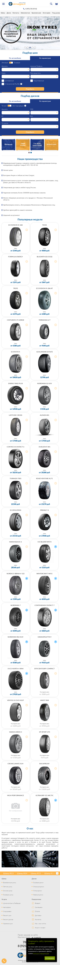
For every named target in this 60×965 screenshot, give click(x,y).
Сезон (4, 73)
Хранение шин (36, 13)
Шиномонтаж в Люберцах (12, 903)
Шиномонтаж (25, 13)
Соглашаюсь (49, 958)
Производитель (35, 73)
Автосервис (46, 13)
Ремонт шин (7, 915)
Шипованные (9, 81)
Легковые (5, 63)
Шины (3, 13)
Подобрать (30, 89)
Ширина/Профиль (36, 66)
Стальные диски (38, 887)
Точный (4, 106)
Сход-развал (7, 911)
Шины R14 (22, 873)
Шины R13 (8, 873)
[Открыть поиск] (51, 4)
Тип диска (5, 123)
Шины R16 (49, 873)
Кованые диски (38, 895)
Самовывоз (38, 907)
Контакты (16, 13)
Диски (9, 13)
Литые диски (37, 891)
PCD (31, 109)
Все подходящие (18, 106)
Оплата (37, 911)
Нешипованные (39, 81)
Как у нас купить (40, 923)
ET (2, 116)
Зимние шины (7, 891)
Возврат (37, 903)
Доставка (38, 915)
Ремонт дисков (8, 919)
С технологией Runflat (12, 84)
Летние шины (7, 887)
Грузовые (17, 63)
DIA (31, 116)
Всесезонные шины (9, 882)
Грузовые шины (8, 895)
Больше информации (41, 953)
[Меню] (3, 4)
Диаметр (5, 66)
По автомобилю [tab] (15, 58)
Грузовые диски (38, 882)
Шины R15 (36, 873)
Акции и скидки (40, 928)
